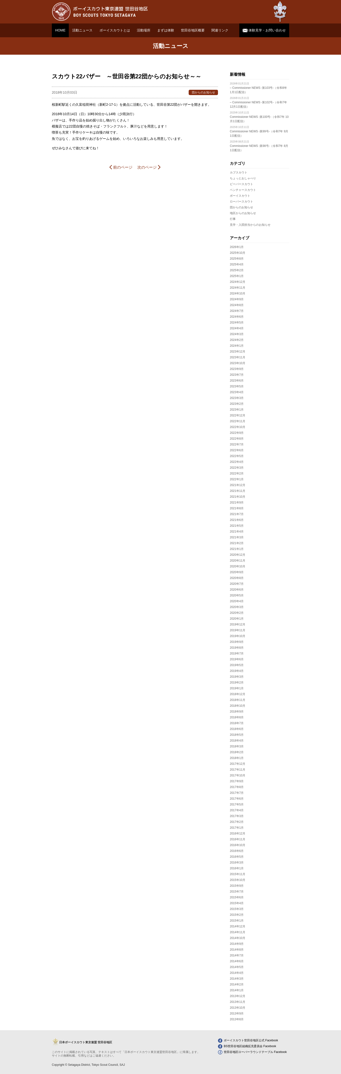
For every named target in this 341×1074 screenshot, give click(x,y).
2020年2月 (237, 613)
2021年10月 (237, 496)
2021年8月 (237, 508)
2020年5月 (237, 595)
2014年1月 (237, 990)
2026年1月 (237, 247)
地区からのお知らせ (243, 213)
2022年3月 (237, 467)
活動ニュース (82, 30)
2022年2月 (237, 473)
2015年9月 (237, 885)
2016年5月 (237, 856)
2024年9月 (237, 299)
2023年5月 (237, 386)
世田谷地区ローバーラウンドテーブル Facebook (252, 1052)
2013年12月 (237, 996)
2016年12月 (237, 833)
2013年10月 (237, 1007)
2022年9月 (237, 433)
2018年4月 (237, 740)
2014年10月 (237, 938)
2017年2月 (237, 822)
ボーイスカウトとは (115, 30)
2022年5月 (237, 456)
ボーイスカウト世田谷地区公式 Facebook (248, 1040)
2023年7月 (237, 374)
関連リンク (219, 30)
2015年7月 (237, 891)
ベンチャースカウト (243, 190)
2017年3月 (237, 816)
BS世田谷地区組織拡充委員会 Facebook (247, 1046)
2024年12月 (237, 282)
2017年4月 (237, 810)
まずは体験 (165, 30)
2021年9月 (237, 502)
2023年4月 (237, 392)
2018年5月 (237, 734)
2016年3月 (237, 862)
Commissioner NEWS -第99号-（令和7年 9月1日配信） (259, 131)
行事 (233, 219)
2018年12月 (237, 694)
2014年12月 (237, 926)
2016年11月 (237, 839)
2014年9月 (237, 944)
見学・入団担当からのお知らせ (250, 224)
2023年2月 (237, 404)
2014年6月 (237, 961)
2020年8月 (237, 578)
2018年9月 (237, 711)
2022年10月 (237, 427)
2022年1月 (237, 479)
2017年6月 (237, 798)
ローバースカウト (241, 201)
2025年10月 (237, 253)
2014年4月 (237, 973)
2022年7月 (237, 444)
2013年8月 (237, 1019)
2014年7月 (237, 955)
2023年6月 (237, 380)
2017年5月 (237, 804)
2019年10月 (237, 636)
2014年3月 (237, 978)
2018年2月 (237, 752)
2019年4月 (237, 671)
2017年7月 (237, 793)
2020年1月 (237, 618)
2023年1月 (237, 409)
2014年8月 (237, 949)
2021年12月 (237, 485)
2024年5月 (237, 322)
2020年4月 (237, 601)
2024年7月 (237, 311)
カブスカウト (238, 172)
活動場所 (143, 30)
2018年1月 (237, 758)
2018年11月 (237, 700)
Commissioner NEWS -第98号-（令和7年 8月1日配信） (259, 146)
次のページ (148, 167)
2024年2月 (237, 340)
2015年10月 (237, 880)
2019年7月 (237, 653)
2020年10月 (237, 566)
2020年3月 (237, 607)
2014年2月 (237, 984)
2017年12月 (237, 764)
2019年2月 (237, 682)
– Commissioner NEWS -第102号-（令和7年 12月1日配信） (258, 102)
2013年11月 (237, 1002)
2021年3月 (237, 537)
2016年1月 (237, 868)
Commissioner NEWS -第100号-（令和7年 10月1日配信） (259, 117)
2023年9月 (237, 369)
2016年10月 (237, 845)
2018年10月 (237, 705)
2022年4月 (237, 462)
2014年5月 (237, 967)
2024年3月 (237, 334)
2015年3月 (237, 909)
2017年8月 (237, 787)
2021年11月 (237, 491)
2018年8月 (237, 717)
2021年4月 (237, 531)
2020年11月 (237, 560)
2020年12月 (237, 554)
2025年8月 (237, 258)
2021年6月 (237, 520)
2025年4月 (237, 264)
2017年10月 (237, 775)
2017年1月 (237, 827)
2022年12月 (237, 415)
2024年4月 (237, 328)
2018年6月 (237, 729)
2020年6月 (237, 589)
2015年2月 (237, 914)
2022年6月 (237, 450)
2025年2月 (237, 270)
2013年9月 (237, 1013)
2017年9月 (237, 781)
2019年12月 (237, 624)
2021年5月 (237, 525)
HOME (60, 30)
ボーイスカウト (240, 195)
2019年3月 (237, 676)
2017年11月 (237, 769)
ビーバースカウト (241, 184)
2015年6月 (237, 897)
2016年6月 (237, 851)
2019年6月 (237, 659)
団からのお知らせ (241, 207)
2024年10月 (237, 293)
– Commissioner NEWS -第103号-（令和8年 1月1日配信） (258, 88)
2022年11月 (237, 421)
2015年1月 (237, 920)
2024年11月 (237, 287)
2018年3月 (237, 746)
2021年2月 (237, 543)
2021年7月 (237, 514)
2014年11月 (237, 932)
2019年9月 (237, 642)
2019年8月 (237, 647)
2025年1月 (237, 276)
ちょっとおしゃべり (243, 178)
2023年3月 (237, 398)
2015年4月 (237, 903)
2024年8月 (237, 305)
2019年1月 (237, 688)
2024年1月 (237, 345)
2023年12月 (237, 351)
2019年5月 (237, 665)
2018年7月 (237, 723)
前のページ (120, 167)
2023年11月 (237, 357)
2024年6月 (237, 316)
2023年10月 (237, 363)
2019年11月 (237, 630)
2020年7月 (237, 584)
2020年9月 (237, 572)
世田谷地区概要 (193, 30)
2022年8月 (237, 438)
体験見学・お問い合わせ (264, 30)
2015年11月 (237, 874)
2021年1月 (237, 549)
